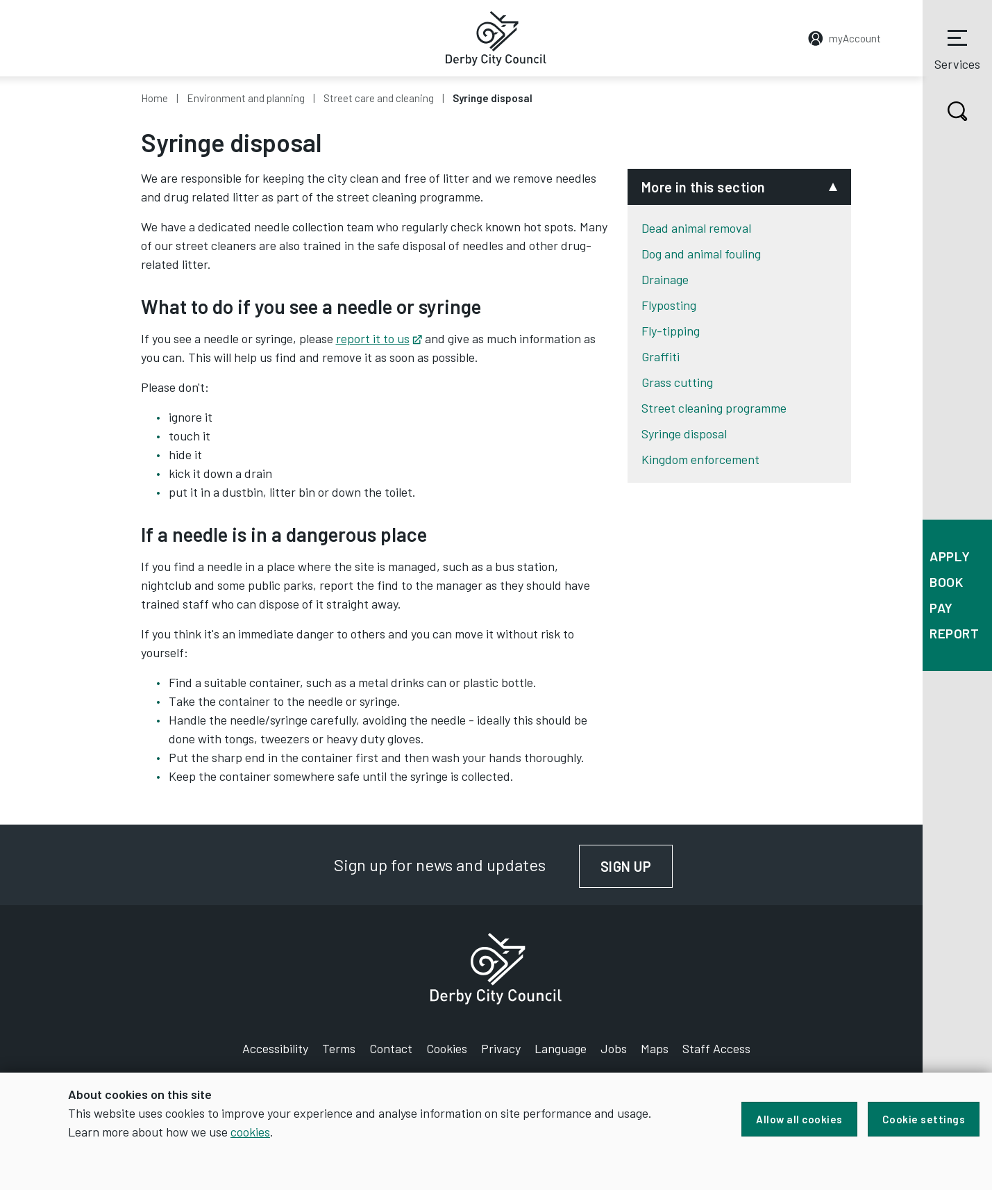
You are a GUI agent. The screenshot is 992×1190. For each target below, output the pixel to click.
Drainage (665, 279)
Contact (390, 1048)
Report (954, 633)
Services (957, 48)
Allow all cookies (799, 1119)
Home (154, 98)
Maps (655, 1048)
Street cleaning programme (714, 407)
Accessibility (275, 1048)
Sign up (636, 866)
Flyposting (668, 305)
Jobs (613, 1048)
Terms (338, 1048)
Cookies (446, 1048)
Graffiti (660, 356)
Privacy (501, 1048)
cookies (250, 1131)
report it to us (379, 338)
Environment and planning (246, 98)
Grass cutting (677, 382)
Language (561, 1048)
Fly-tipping (670, 330)
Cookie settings (924, 1119)
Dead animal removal (696, 227)
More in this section (703, 187)
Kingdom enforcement (700, 459)
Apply (950, 556)
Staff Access (716, 1048)
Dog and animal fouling (701, 253)
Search (945, 111)
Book (946, 581)
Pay (941, 607)
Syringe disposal (684, 433)
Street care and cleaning (378, 98)
